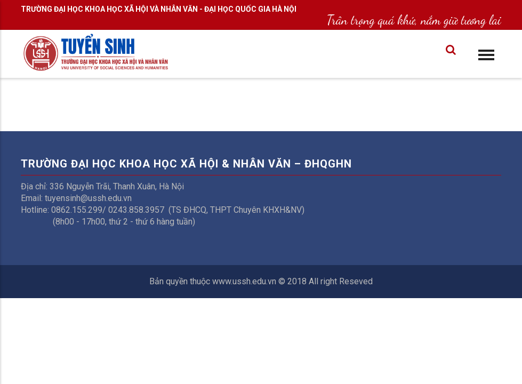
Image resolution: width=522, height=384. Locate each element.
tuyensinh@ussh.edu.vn (88, 198)
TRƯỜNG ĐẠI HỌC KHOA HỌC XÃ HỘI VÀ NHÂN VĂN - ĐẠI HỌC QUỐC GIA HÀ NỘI (158, 9)
